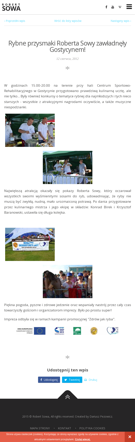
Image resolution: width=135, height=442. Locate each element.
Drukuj (90, 380)
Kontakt (64, 428)
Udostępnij (49, 380)
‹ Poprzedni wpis (14, 21)
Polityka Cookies (92, 428)
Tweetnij (72, 380)
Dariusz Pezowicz (101, 416)
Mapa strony (40, 428)
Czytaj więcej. (82, 439)
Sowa (14, 7)
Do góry (67, 399)
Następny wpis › (121, 21)
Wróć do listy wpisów (67, 21)
